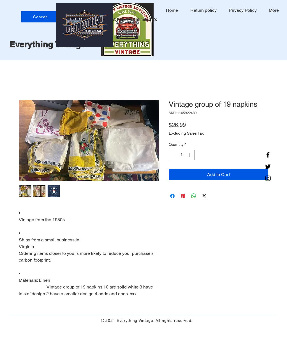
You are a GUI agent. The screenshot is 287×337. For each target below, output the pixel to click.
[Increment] (190, 155)
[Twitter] (268, 166)
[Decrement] (173, 155)
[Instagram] (268, 178)
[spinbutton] (182, 155)
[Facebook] (268, 154)
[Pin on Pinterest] (183, 196)
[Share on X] (204, 196)
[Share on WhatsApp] (193, 196)
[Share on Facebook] (172, 196)
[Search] (41, 16)
